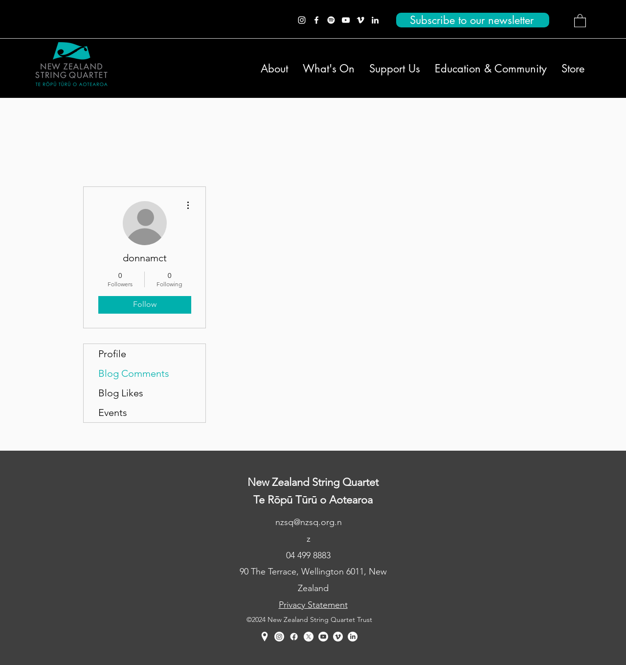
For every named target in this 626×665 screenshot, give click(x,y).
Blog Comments (133, 373)
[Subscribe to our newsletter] (472, 20)
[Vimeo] (360, 20)
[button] (580, 20)
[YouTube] (346, 20)
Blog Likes (120, 393)
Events (112, 412)
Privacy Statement (313, 604)
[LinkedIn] (375, 20)
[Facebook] (316, 20)
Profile (112, 354)
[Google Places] (264, 637)
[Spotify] (331, 20)
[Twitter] (308, 637)
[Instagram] (302, 20)
